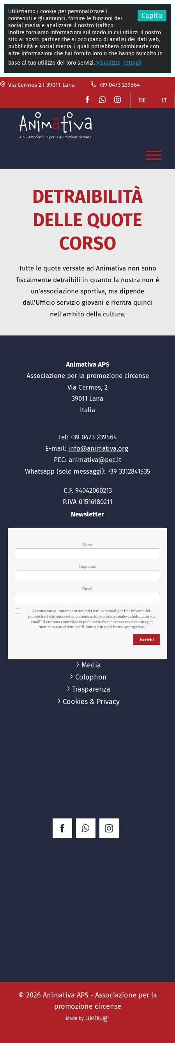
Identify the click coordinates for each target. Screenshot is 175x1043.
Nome (87, 544)
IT (164, 100)
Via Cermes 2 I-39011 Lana (37, 84)
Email (87, 588)
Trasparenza (91, 689)
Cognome (87, 566)
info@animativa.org (98, 448)
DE (142, 100)
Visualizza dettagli (118, 63)
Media (91, 665)
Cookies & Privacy (91, 701)
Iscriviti (147, 639)
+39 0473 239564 (115, 84)
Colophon (91, 677)
